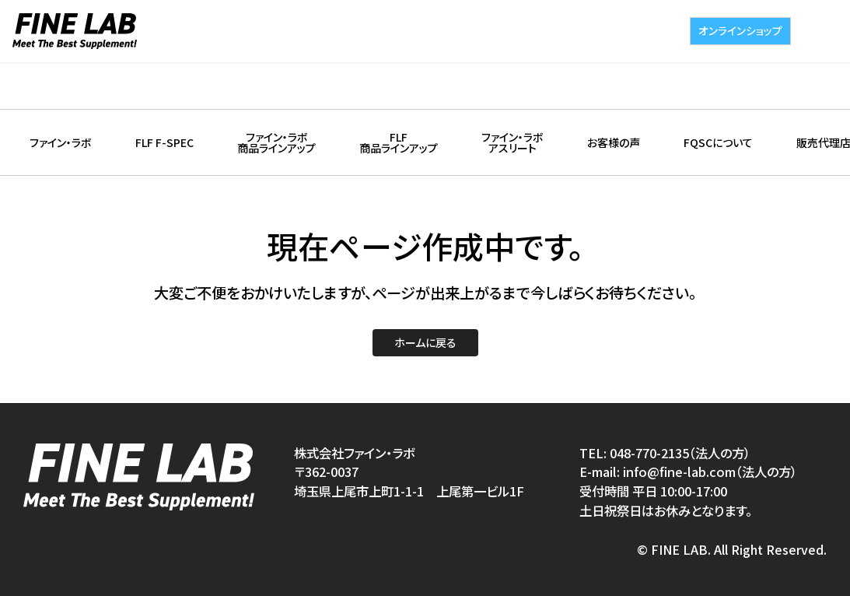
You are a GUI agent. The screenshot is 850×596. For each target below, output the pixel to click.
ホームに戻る (425, 342)
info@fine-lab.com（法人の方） (710, 471)
